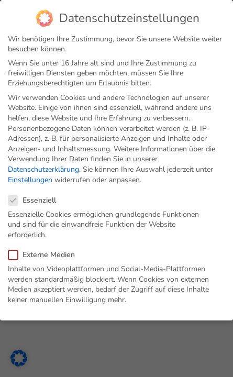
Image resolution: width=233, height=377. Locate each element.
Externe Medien (45, 254)
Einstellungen (30, 179)
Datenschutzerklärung (43, 169)
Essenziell (35, 200)
